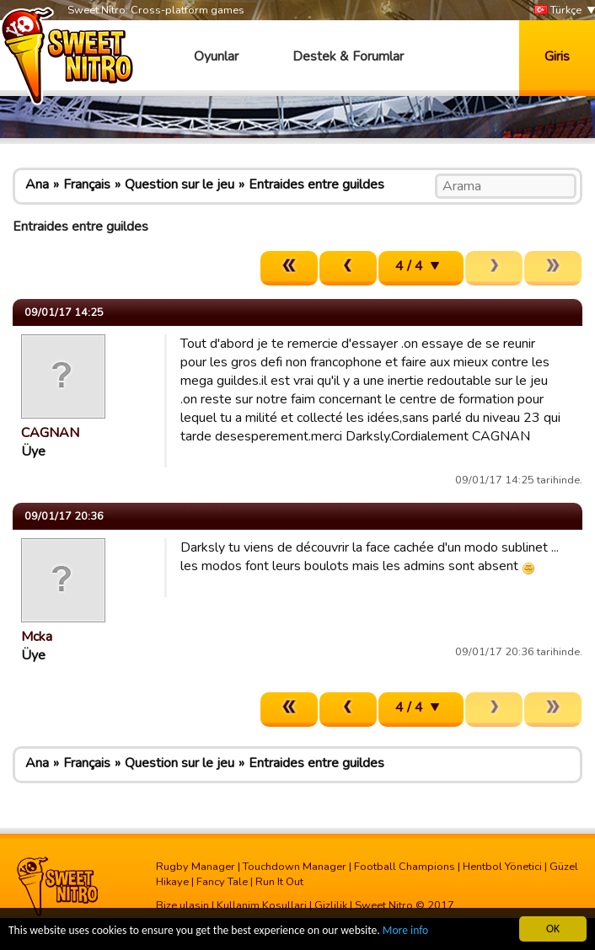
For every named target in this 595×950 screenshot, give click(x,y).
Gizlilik (330, 905)
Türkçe (558, 11)
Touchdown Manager (294, 866)
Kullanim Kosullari (262, 905)
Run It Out (279, 881)
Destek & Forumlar (348, 56)
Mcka (36, 636)
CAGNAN (50, 433)
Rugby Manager (195, 866)
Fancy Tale (222, 881)
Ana (37, 184)
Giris (557, 56)
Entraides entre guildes (316, 184)
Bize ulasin (182, 905)
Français (86, 184)
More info (405, 931)
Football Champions (404, 866)
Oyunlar (216, 56)
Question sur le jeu (179, 184)
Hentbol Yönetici (502, 866)
